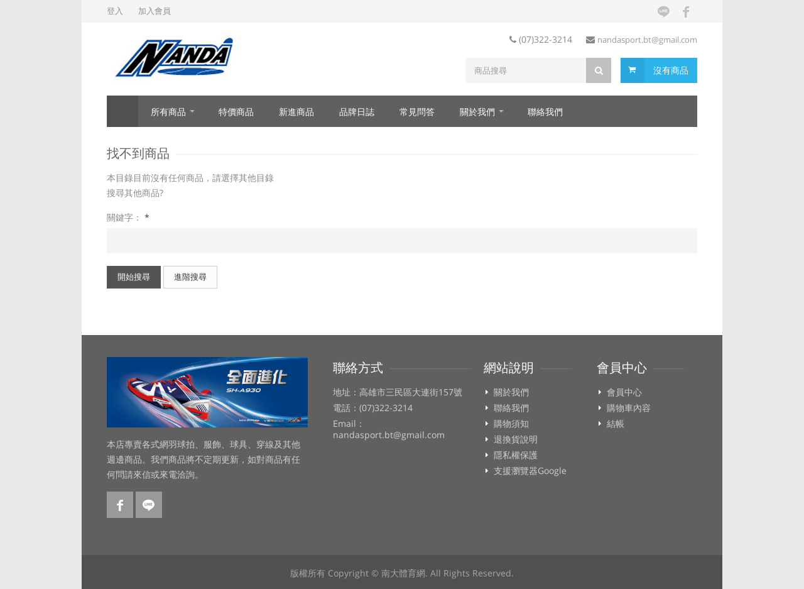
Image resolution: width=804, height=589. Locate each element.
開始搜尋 (133, 276)
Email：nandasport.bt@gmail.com (389, 429)
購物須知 (511, 423)
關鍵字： (128, 217)
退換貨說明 (516, 439)
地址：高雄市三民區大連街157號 (397, 392)
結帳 (615, 423)
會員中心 (624, 392)
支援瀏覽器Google (530, 470)
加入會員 (154, 10)
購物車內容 (629, 408)
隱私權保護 (516, 455)
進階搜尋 (190, 276)
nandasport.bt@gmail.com (647, 39)
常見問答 (417, 112)
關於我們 (477, 112)
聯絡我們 (545, 112)
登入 (115, 10)
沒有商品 (670, 70)
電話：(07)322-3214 (373, 408)
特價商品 (236, 112)
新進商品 (296, 112)
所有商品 (168, 112)
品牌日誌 (356, 112)
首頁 (122, 111)
